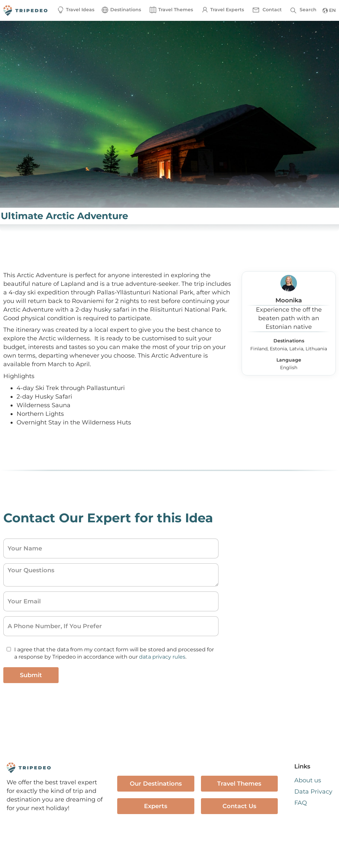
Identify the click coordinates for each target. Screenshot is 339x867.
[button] (121, 10)
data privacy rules (162, 657)
